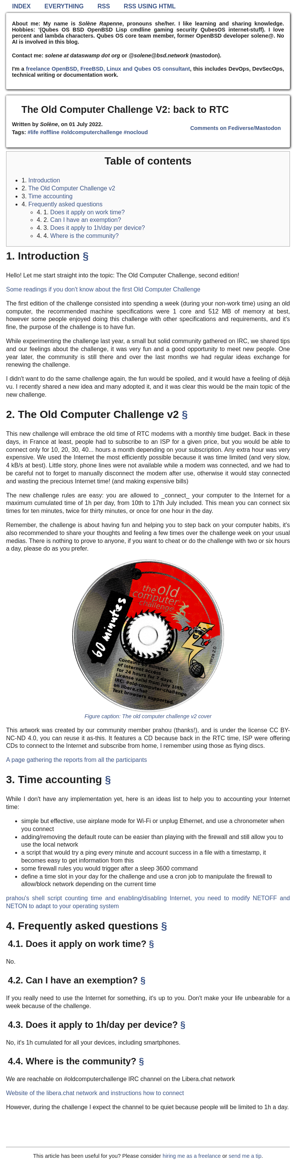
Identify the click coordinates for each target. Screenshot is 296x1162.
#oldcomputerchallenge (91, 132)
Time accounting (50, 196)
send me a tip (245, 1156)
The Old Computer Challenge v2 (71, 188)
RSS (103, 6)
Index (21, 6)
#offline (50, 132)
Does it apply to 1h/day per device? (97, 228)
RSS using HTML (150, 6)
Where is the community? (84, 236)
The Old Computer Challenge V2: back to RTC (125, 109)
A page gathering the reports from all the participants (76, 760)
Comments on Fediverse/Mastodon (235, 128)
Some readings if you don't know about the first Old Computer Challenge (103, 289)
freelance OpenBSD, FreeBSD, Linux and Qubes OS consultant (108, 69)
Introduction (44, 180)
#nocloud (136, 132)
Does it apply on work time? (87, 212)
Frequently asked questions (65, 204)
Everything (63, 6)
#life (33, 132)
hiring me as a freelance (192, 1156)
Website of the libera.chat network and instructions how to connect (95, 1093)
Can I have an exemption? (85, 220)
